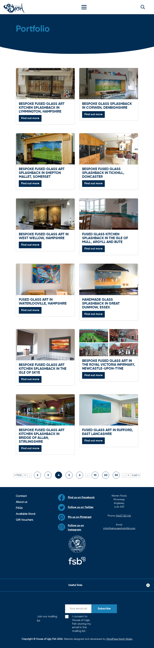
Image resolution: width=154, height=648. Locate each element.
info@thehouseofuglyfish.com (119, 528)
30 (116, 475)
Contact (21, 496)
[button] (143, 7)
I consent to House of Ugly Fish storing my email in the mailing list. (81, 624)
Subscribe (104, 608)
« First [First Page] (18, 475)
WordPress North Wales (119, 639)
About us (21, 502)
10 (95, 475)
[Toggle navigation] (84, 7)
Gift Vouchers (24, 520)
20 (105, 475)
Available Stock (26, 514)
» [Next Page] (128, 475)
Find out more (30, 118)
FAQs (19, 508)
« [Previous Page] (25, 475)
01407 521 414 (123, 516)
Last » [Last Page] (136, 475)
